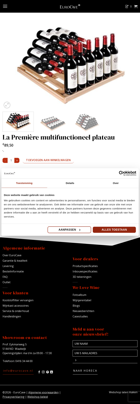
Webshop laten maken (123, 392)
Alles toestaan (114, 229)
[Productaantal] (11, 160)
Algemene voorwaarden (43, 392)
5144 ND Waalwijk (14, 349)
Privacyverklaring (13, 397)
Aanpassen (69, 229)
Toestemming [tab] (24, 183)
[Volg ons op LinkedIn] (51, 372)
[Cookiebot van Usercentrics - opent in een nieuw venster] (121, 173)
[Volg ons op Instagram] (43, 372)
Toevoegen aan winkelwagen (48, 160)
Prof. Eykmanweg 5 (15, 344)
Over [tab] (116, 183)
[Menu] (5, 6)
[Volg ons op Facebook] (39, 372)
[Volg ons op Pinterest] (47, 372)
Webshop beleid (37, 397)
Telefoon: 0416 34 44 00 (18, 361)
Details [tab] (70, 183)
